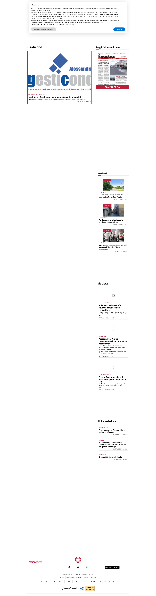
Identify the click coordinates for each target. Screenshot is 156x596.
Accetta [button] (119, 29)
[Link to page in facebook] (69, 567)
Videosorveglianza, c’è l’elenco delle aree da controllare (110, 307)
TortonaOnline (103, 582)
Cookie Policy (93, 577)
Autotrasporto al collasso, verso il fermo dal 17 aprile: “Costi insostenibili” (113, 247)
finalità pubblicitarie (56, 16)
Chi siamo (61, 577)
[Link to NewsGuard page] (69, 588)
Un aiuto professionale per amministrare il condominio (55, 97)
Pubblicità (79, 577)
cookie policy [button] (46, 10)
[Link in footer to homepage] (78, 560)
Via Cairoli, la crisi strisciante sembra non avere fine (111, 221)
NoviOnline (68, 582)
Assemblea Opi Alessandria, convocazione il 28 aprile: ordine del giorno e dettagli (112, 444)
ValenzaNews (112, 582)
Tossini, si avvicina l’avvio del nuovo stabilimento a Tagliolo (111, 196)
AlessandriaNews (58, 582)
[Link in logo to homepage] (38, 561)
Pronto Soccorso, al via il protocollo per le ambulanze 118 (113, 379)
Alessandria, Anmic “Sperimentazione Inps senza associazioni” (113, 341)
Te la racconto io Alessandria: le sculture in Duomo (112, 431)
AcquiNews (77, 582)
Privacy (86, 577)
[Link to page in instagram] (87, 567)
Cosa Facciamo (70, 577)
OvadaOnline (94, 582)
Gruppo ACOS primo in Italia (110, 457)
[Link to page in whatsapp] (78, 567)
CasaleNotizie (85, 582)
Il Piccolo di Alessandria (46, 582)
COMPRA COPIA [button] (112, 87)
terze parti (62, 12)
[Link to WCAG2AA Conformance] (86, 588)
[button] (124, 4)
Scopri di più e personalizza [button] (43, 29)
